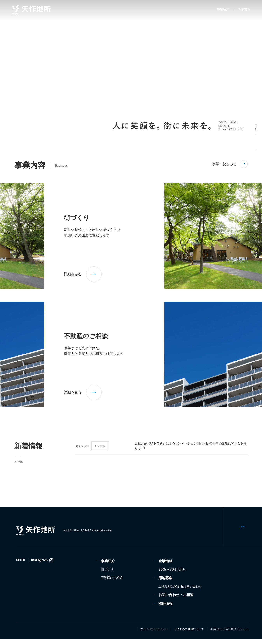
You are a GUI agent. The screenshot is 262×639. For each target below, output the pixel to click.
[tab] (80, 126)
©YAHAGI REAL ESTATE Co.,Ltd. (229, 629)
